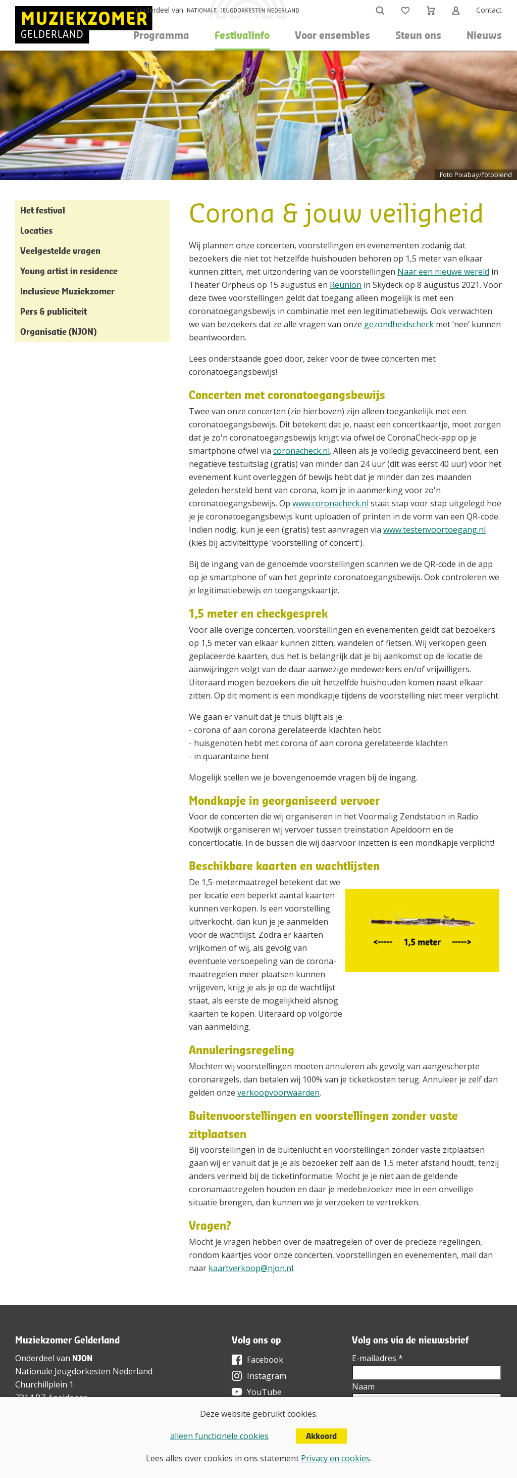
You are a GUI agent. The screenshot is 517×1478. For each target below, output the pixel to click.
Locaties (36, 230)
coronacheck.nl (301, 450)
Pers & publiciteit (53, 311)
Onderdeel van (159, 10)
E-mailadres (377, 1358)
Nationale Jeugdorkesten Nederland (83, 1371)
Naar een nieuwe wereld (443, 271)
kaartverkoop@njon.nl (251, 1268)
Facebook (265, 1359)
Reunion (345, 284)
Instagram (266, 1375)
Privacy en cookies (335, 1458)
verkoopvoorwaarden (278, 1092)
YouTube (264, 1392)
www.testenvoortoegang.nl (434, 529)
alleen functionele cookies (219, 1436)
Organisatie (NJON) (58, 331)
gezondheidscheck (399, 324)
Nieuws (484, 35)
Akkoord (321, 1436)
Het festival (42, 210)
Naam (363, 1386)
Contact (489, 10)
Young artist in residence (69, 271)
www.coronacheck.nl (330, 503)
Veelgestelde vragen (60, 250)
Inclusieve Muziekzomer (67, 291)
